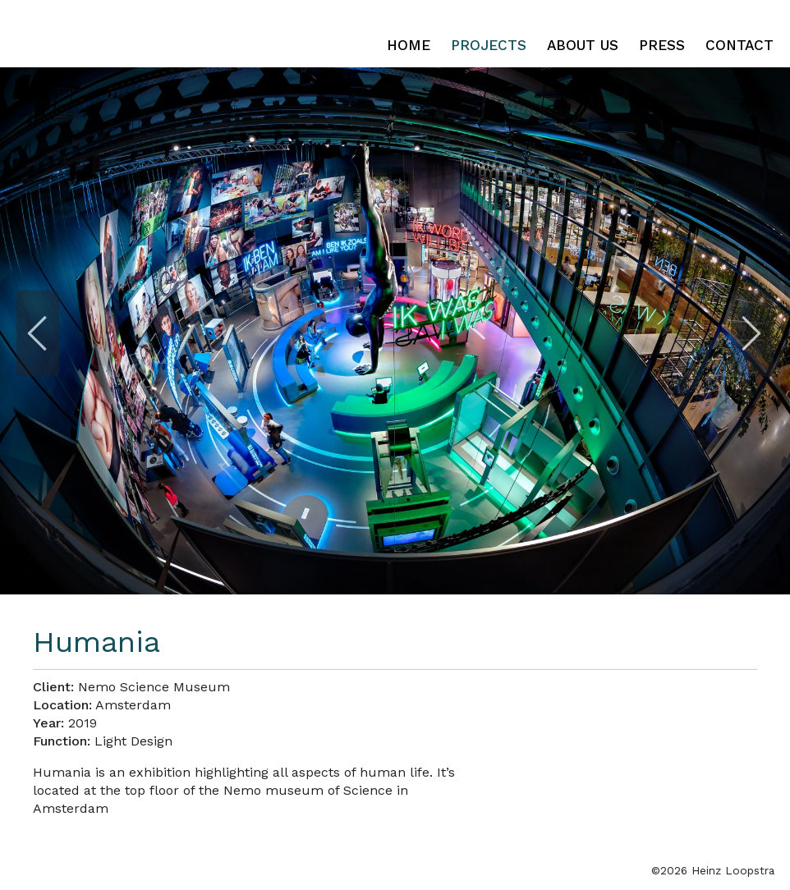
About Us (582, 45)
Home (408, 45)
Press (662, 45)
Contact (739, 45)
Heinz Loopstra (158, 33)
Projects (488, 45)
